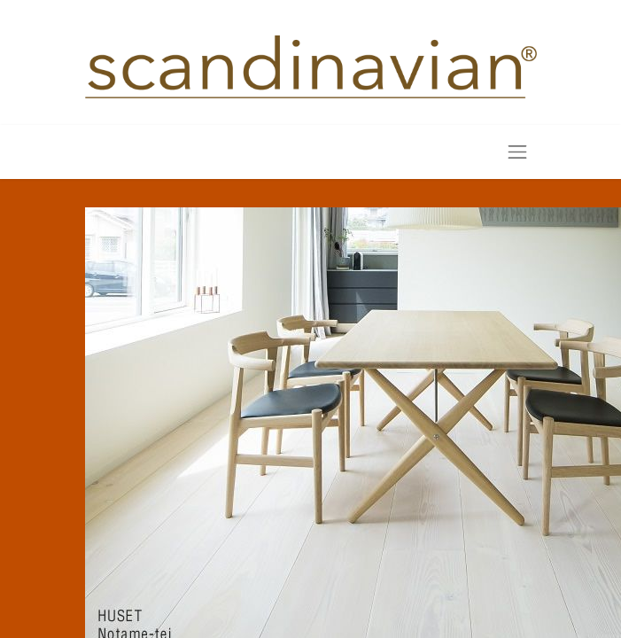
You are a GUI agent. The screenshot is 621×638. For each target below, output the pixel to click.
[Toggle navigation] (517, 152)
